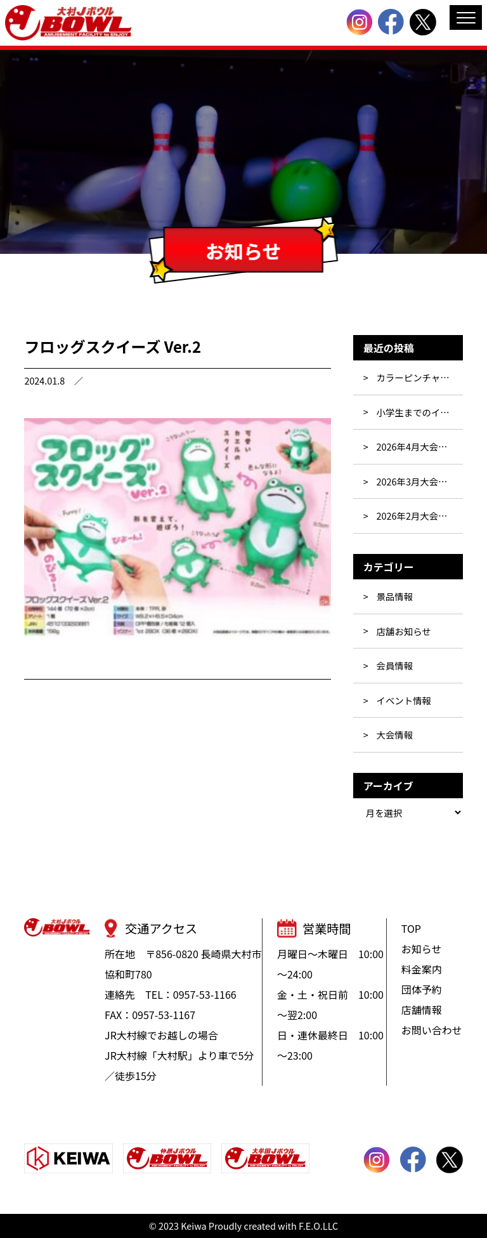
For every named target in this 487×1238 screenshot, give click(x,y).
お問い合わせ (431, 1029)
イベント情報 (404, 700)
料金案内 (421, 969)
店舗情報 (421, 1009)
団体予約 (421, 989)
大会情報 (395, 734)
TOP (411, 928)
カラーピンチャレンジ (420, 377)
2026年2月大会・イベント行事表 (420, 515)
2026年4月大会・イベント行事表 (420, 446)
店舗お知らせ (404, 631)
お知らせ (421, 948)
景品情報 (395, 596)
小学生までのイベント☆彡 (420, 412)
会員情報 (395, 665)
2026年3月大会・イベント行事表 (420, 481)
